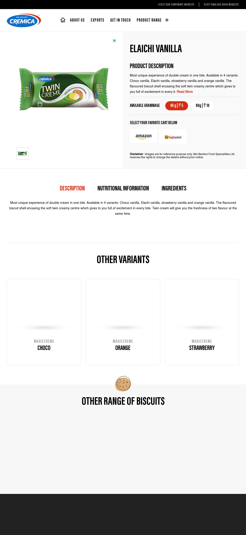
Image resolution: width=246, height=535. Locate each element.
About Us (77, 20)
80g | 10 (202, 106)
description (72, 188)
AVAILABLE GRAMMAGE (145, 106)
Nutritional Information (123, 188)
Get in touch (120, 20)
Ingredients (174, 188)
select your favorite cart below (153, 123)
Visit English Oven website (221, 4)
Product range (152, 20)
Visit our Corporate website (176, 4)
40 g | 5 (176, 106)
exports (97, 20)
